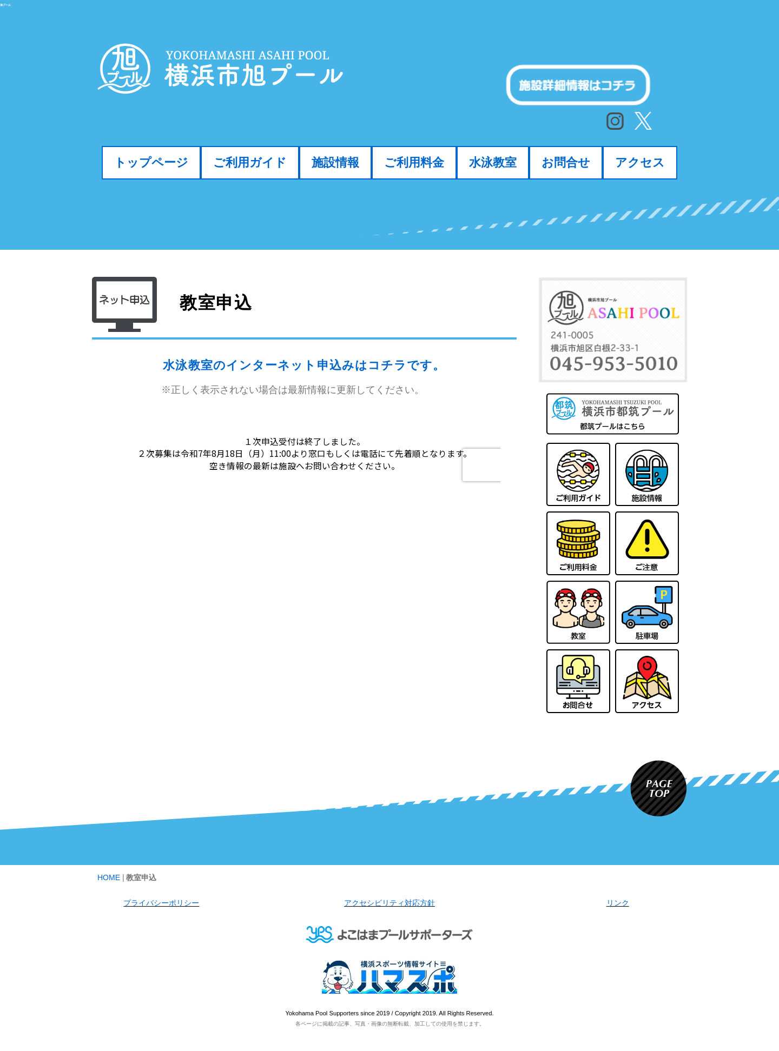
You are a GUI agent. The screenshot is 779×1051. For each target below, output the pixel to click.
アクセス (640, 162)
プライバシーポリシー (161, 903)
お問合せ (566, 162)
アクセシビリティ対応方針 (389, 903)
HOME (108, 877)
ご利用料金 (414, 162)
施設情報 (335, 162)
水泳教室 (493, 162)
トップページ (151, 162)
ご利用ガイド (250, 162)
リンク (617, 903)
